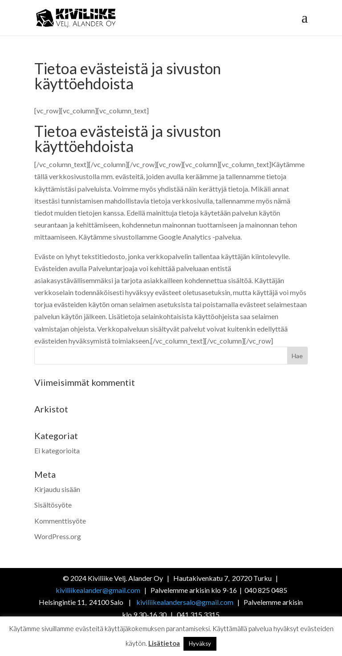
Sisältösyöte (53, 504)
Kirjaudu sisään (57, 489)
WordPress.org (57, 536)
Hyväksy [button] (200, 643)
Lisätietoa (164, 643)
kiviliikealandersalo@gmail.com (184, 602)
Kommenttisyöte (60, 520)
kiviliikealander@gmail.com (99, 590)
